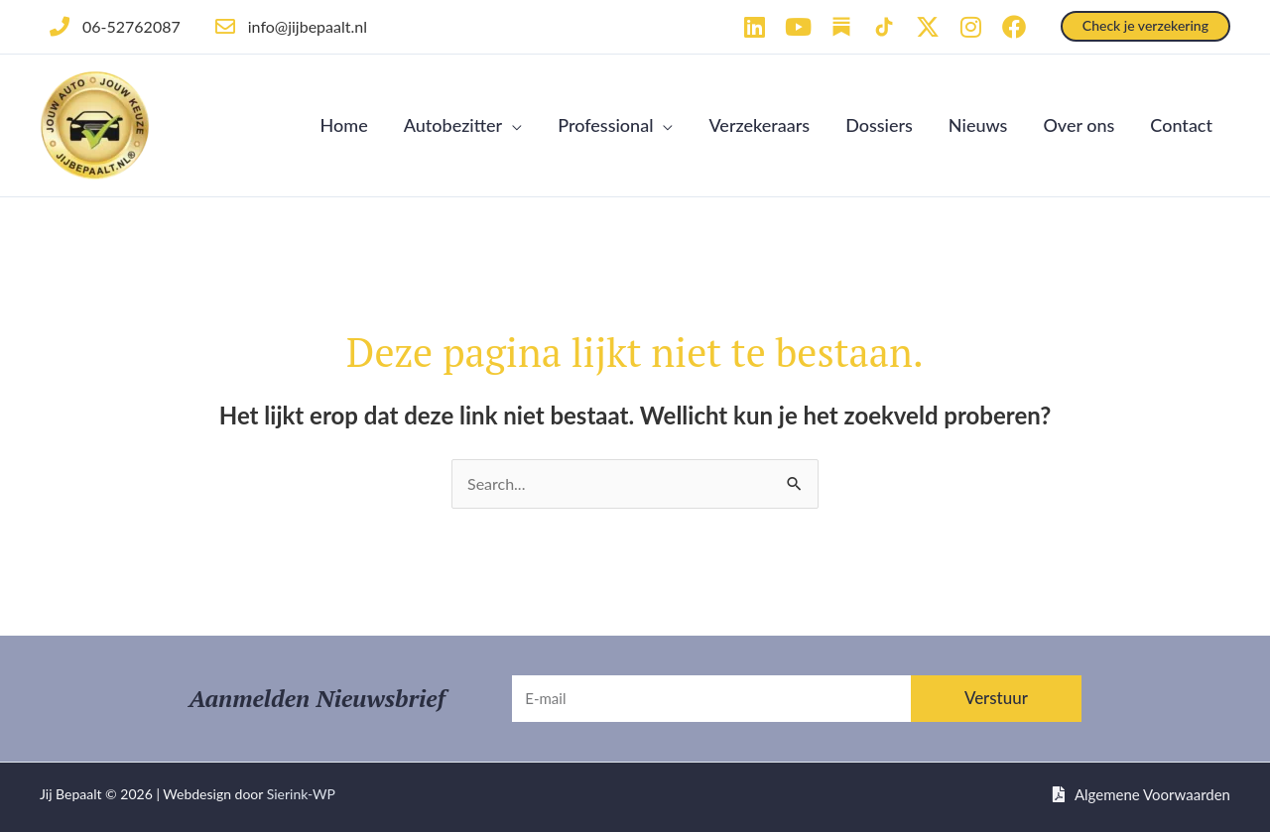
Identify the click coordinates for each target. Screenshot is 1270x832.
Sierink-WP (301, 793)
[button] (1145, 26)
